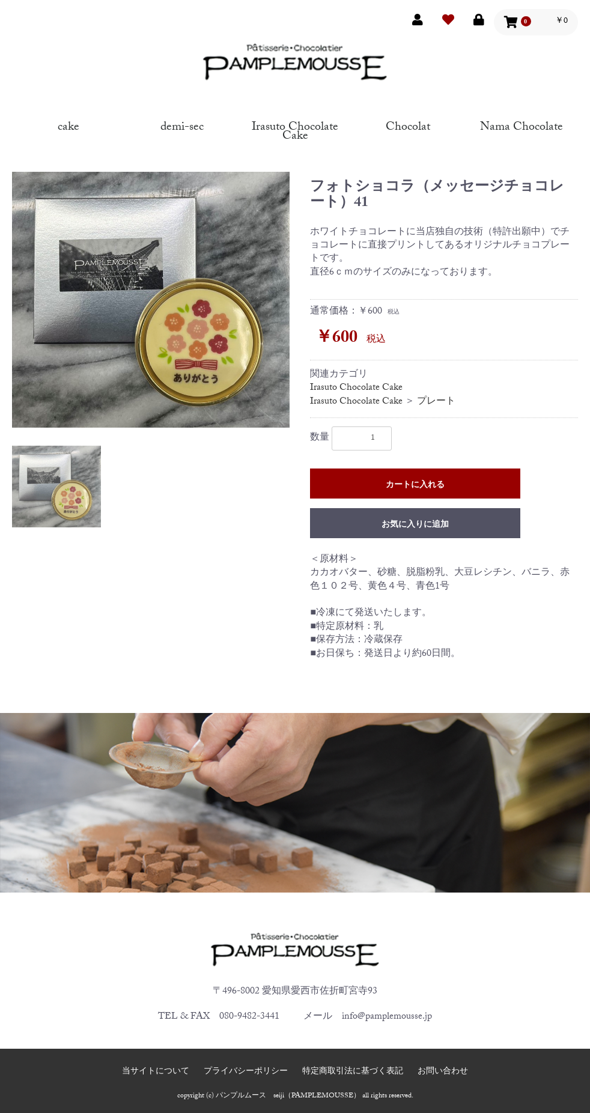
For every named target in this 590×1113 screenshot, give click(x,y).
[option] (151, 300)
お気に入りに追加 (415, 525)
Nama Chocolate (521, 125)
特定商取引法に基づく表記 (352, 1073)
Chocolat (408, 125)
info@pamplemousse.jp (387, 1017)
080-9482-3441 (249, 1017)
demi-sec (182, 125)
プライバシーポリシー (246, 1073)
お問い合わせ (443, 1073)
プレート (436, 402)
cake (68, 125)
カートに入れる (415, 486)
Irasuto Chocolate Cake (295, 130)
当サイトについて (155, 1073)
